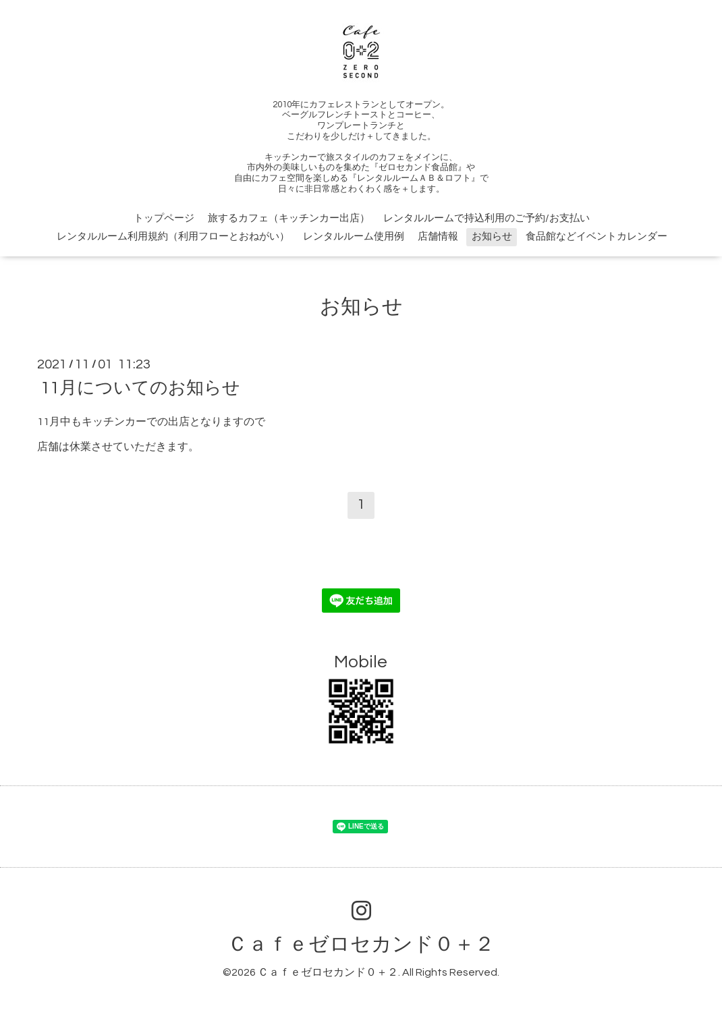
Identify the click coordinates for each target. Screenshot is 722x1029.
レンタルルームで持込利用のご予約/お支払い (486, 218)
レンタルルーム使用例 (353, 236)
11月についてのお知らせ (140, 388)
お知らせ (492, 236)
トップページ (164, 218)
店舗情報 (438, 236)
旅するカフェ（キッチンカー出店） (289, 218)
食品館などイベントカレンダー (596, 236)
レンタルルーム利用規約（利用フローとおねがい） (173, 236)
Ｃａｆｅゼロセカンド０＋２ (361, 944)
